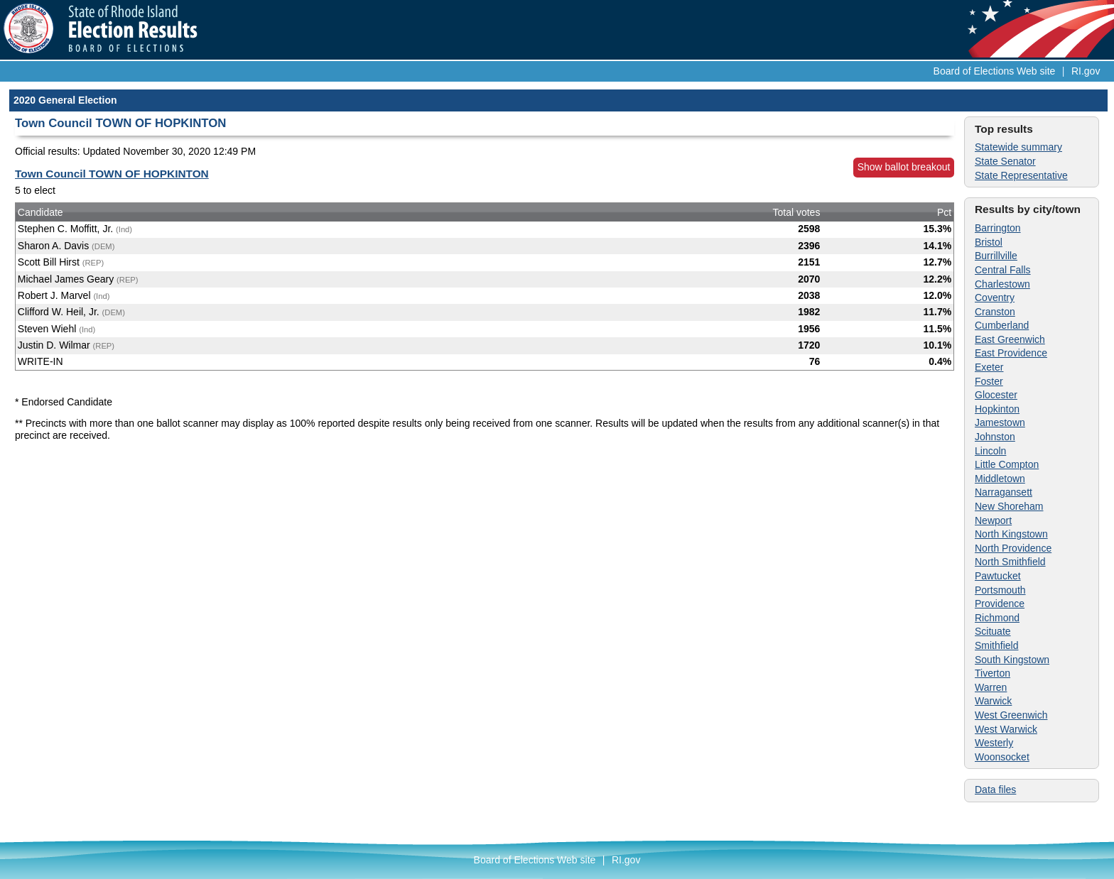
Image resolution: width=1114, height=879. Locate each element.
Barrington (998, 228)
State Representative (1021, 175)
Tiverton (992, 673)
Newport (993, 520)
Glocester (996, 394)
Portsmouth (1000, 590)
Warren (991, 687)
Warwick (993, 700)
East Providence (1011, 353)
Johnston (995, 436)
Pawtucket (998, 576)
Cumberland (1002, 325)
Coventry (995, 297)
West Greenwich (1011, 715)
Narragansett (1003, 492)
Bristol (988, 242)
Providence (999, 603)
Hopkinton (997, 409)
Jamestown (1000, 422)
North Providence (1013, 548)
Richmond (997, 617)
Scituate (993, 631)
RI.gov (1085, 71)
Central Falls (1003, 269)
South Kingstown (1012, 659)
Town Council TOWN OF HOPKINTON (112, 174)
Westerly (994, 742)
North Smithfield (1010, 561)
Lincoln (990, 451)
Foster (989, 381)
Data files (995, 789)
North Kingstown (1011, 534)
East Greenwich (1010, 339)
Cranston (995, 311)
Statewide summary (1018, 147)
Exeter (989, 367)
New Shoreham (1009, 506)
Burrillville (996, 255)
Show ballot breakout (904, 167)
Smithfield (996, 645)
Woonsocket (1002, 757)
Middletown (1000, 478)
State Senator (1005, 161)
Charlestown (1002, 284)
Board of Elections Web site (995, 71)
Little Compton (1007, 464)
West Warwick (1006, 729)
